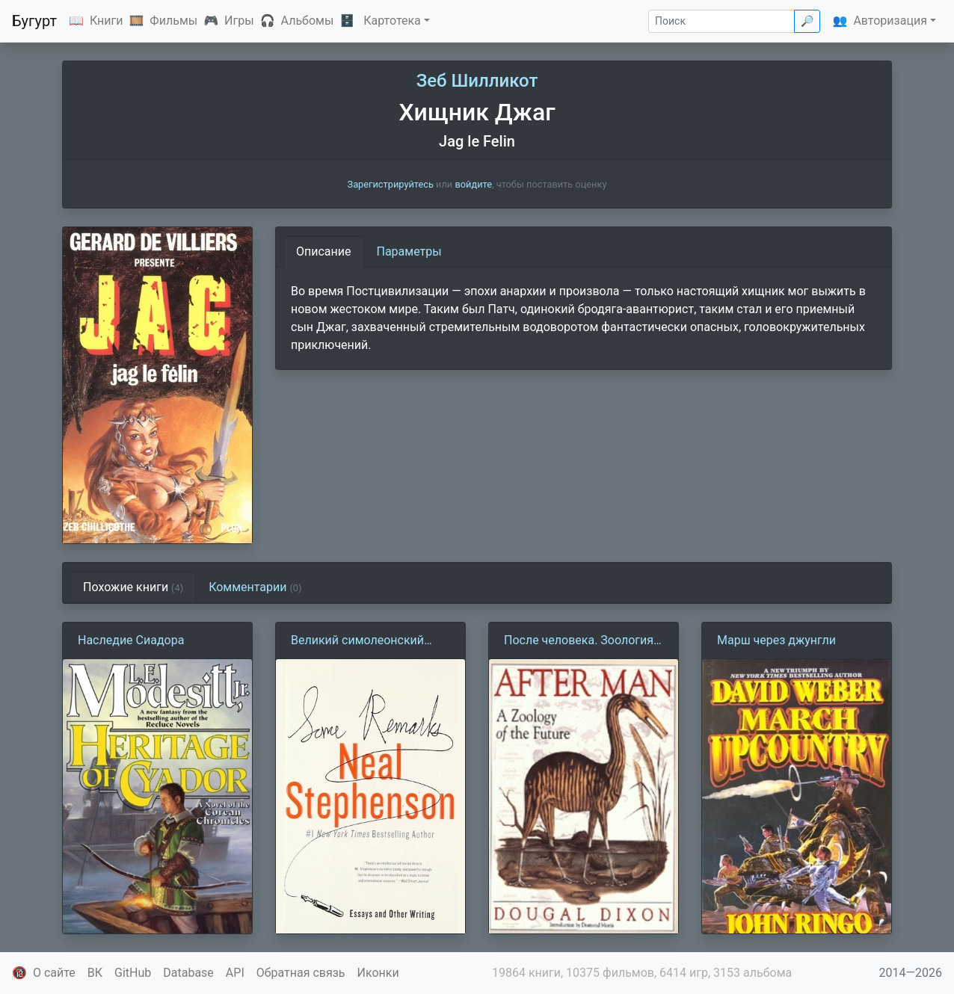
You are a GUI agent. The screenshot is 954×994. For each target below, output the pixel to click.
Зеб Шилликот (477, 80)
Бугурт (34, 21)
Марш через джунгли (776, 640)
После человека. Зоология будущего (578, 641)
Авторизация (890, 20)
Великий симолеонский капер (357, 641)
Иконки (378, 973)
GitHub (132, 973)
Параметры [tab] (409, 251)
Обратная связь (300, 973)
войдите (473, 184)
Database (188, 973)
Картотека (392, 20)
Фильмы (173, 20)
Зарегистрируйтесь (391, 184)
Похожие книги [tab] (133, 587)
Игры (239, 20)
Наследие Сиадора (131, 640)
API (235, 973)
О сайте (54, 973)
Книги (106, 20)
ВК (94, 973)
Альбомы (307, 20)
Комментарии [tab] (255, 587)
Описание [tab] (323, 251)
